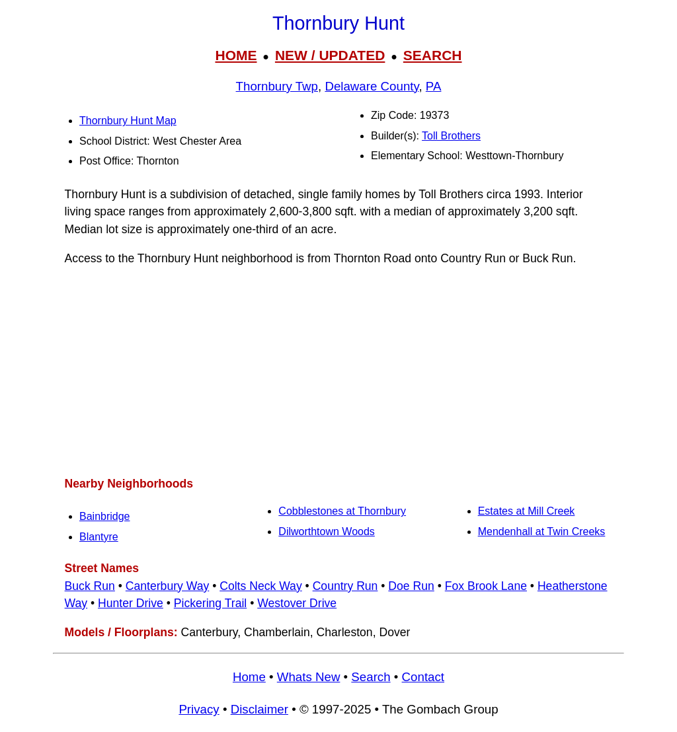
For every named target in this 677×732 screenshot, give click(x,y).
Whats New (308, 677)
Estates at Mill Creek (526, 511)
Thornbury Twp (277, 86)
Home (249, 677)
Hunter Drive (130, 603)
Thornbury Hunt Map (128, 120)
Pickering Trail (210, 603)
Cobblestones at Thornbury (342, 511)
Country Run (345, 586)
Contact (423, 677)
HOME (236, 55)
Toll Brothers (451, 135)
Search (370, 677)
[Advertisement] (338, 371)
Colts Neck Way (260, 586)
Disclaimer (259, 709)
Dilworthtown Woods (326, 531)
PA (434, 86)
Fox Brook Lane (486, 586)
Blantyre (98, 536)
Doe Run (411, 586)
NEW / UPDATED (330, 55)
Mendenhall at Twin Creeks (542, 531)
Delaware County (371, 86)
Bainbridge (104, 516)
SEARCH (432, 55)
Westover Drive (297, 603)
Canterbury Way (167, 586)
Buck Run (90, 586)
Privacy (199, 709)
